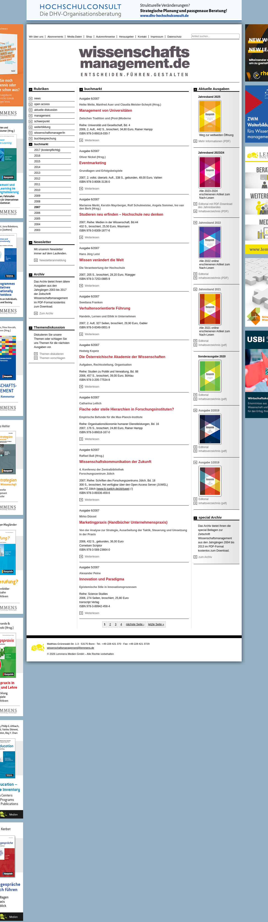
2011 (37, 184)
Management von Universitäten (105, 110)
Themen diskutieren (52, 354)
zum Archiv (205, 557)
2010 (37, 190)
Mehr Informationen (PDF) (214, 141)
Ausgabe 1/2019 (209, 462)
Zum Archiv (46, 313)
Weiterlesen (92, 140)
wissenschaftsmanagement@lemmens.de (70, 647)
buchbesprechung (45, 138)
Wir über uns (36, 36)
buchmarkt (41, 144)
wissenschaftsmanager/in (49, 132)
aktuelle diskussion (45, 110)
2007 (37, 207)
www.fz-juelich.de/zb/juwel (114, 488)
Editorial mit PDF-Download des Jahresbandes (215, 205)
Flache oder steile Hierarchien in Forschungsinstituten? (126, 409)
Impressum (157, 36)
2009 (37, 195)
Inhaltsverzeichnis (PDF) (214, 211)
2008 (37, 201)
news (37, 98)
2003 (37, 230)
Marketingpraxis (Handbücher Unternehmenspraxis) (123, 522)
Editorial (203, 274)
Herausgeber (126, 36)
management (42, 115)
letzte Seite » (156, 624)
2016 (37, 155)
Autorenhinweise (105, 36)
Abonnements (55, 36)
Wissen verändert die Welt (101, 260)
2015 (37, 161)
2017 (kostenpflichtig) (47, 150)
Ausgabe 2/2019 (209, 410)
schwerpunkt (42, 121)
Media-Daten (74, 36)
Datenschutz (174, 36)
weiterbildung (42, 127)
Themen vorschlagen (52, 358)
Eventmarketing (92, 163)
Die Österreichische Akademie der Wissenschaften (122, 357)
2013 (37, 172)
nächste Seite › (135, 624)
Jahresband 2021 (210, 289)
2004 (37, 224)
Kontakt (142, 36)
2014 (37, 167)
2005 (37, 218)
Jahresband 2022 (210, 222)
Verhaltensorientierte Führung (104, 308)
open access (42, 104)
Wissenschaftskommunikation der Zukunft (115, 462)
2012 (37, 178)
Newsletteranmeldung (53, 260)
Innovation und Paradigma (101, 579)
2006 (37, 213)
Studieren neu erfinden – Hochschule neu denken (121, 214)
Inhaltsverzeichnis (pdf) (213, 345)
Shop (89, 36)
